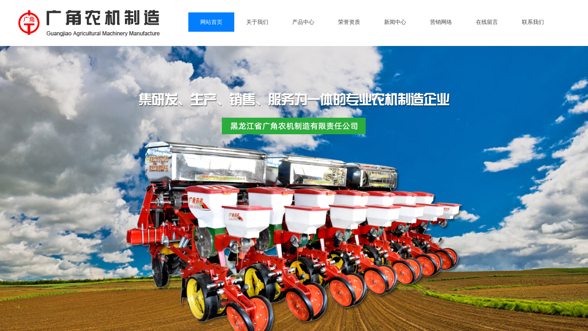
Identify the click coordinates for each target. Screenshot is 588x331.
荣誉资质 (349, 22)
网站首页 (211, 22)
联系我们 (533, 22)
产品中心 (303, 22)
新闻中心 (395, 22)
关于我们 (257, 22)
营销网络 (441, 22)
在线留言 (487, 22)
